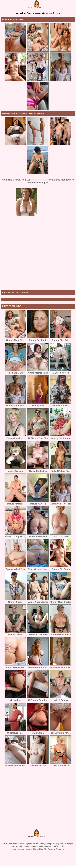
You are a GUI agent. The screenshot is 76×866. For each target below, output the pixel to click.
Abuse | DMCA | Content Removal (48, 865)
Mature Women (39, 179)
